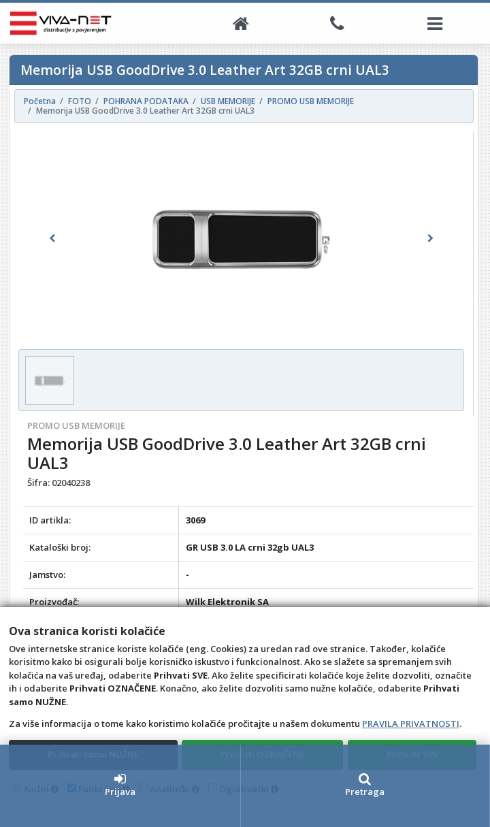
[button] (51, 238)
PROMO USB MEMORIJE (76, 425)
